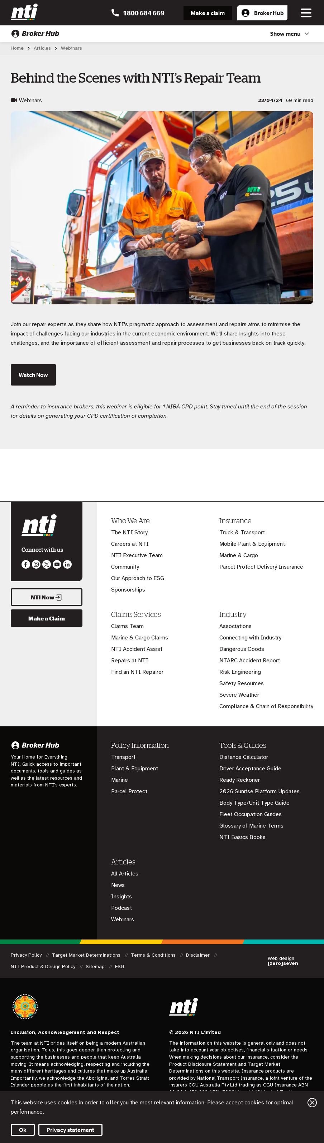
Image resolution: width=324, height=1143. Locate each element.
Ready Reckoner (239, 780)
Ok (23, 1130)
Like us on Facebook (26, 564)
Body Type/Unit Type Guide (254, 802)
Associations (235, 626)
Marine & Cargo (238, 555)
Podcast (121, 908)
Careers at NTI (130, 544)
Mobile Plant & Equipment (252, 544)
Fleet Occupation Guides (250, 814)
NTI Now (46, 597)
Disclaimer (198, 955)
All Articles (124, 873)
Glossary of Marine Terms (251, 825)
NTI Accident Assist (136, 649)
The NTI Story (129, 532)
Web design (283, 961)
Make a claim (208, 13)
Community (125, 566)
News (118, 885)
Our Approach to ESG (137, 578)
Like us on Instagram (36, 564)
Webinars (122, 919)
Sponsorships (128, 589)
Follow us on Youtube (57, 564)
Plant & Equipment (134, 768)
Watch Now (33, 375)
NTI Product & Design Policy (44, 966)
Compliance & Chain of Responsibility (266, 706)
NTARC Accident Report (249, 660)
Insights (121, 896)
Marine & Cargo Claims (139, 637)
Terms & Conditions (154, 955)
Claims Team (127, 626)
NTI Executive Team (137, 555)
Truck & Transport (242, 532)
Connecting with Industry (250, 637)
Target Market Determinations (87, 955)
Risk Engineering (240, 672)
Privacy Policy (27, 955)
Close (312, 1102)
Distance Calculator (243, 757)
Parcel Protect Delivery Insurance (261, 566)
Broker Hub (262, 15)
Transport (123, 757)
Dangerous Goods (241, 649)
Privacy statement (70, 1130)
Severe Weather (239, 694)
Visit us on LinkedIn (67, 564)
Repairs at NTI (129, 660)
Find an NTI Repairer (137, 672)
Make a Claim (46, 618)
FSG (119, 966)
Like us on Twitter (46, 564)
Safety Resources (241, 683)
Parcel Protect (129, 791)
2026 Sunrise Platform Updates (259, 791)
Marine (119, 780)
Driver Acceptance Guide (250, 768)
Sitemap (96, 966)
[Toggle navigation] (306, 13)
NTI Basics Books (242, 837)
